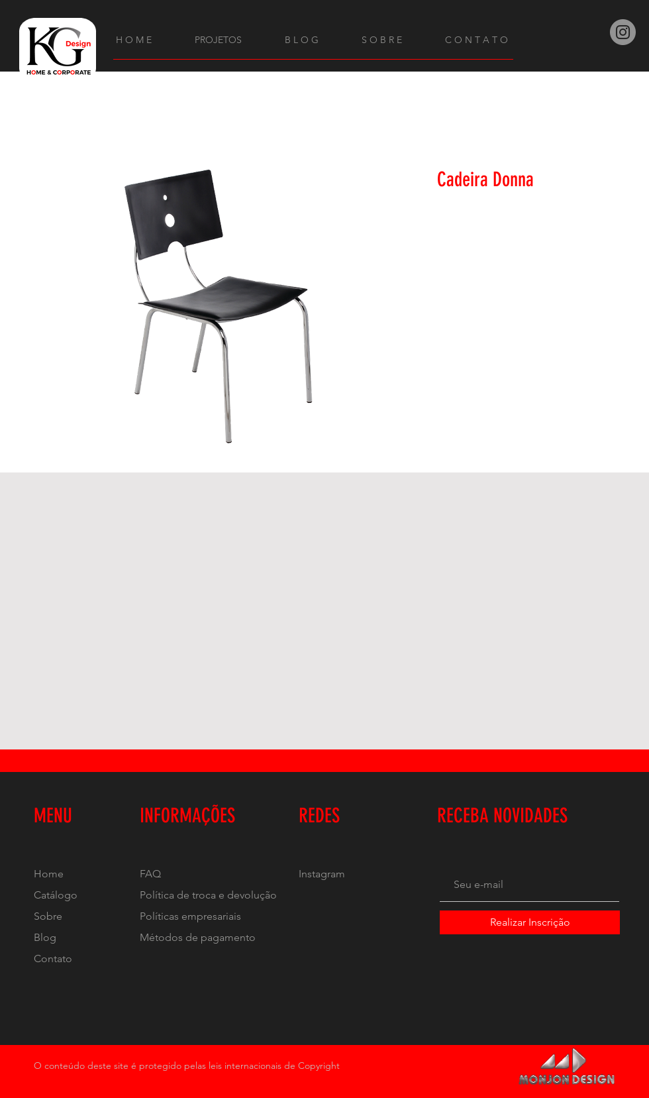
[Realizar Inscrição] (530, 922)
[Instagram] (623, 32)
